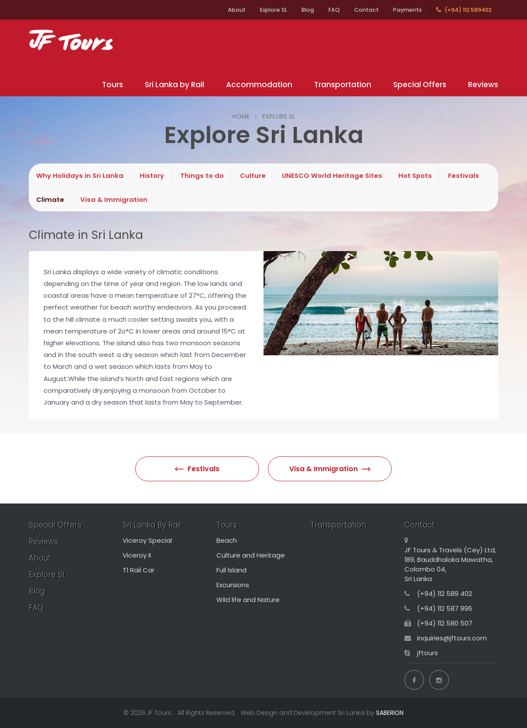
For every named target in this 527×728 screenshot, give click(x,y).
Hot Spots (415, 175)
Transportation (342, 84)
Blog (307, 10)
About (237, 10)
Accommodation (259, 84)
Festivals (463, 175)
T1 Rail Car (138, 570)
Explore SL (273, 10)
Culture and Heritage (250, 555)
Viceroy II (137, 555)
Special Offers (419, 84)
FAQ (334, 10)
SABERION (390, 712)
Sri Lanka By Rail (152, 525)
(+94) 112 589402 (464, 10)
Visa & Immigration (113, 199)
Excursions (232, 584)
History (152, 175)
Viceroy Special (147, 540)
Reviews (483, 84)
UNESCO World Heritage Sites (332, 175)
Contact (366, 10)
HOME (241, 116)
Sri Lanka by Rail (174, 84)
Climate (50, 199)
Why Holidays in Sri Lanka (79, 175)
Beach (226, 540)
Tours (112, 84)
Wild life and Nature (248, 599)
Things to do (202, 175)
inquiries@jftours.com (452, 638)
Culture (253, 175)
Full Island (231, 570)
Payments (407, 10)
